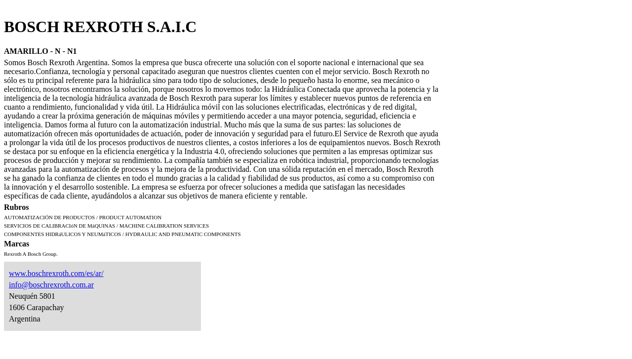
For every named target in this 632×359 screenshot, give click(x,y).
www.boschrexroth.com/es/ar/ (56, 273)
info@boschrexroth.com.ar (51, 284)
